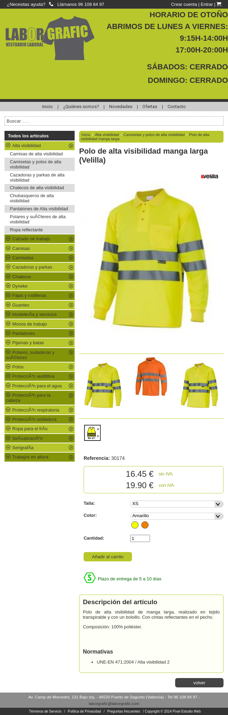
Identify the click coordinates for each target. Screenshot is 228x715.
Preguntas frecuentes (123, 711)
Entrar (207, 4)
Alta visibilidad (107, 135)
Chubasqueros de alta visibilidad (32, 198)
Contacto (177, 106)
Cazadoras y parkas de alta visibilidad (37, 177)
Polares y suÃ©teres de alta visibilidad (38, 219)
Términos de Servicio (45, 711)
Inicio (47, 106)
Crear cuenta (184, 4)
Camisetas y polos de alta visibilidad (35, 164)
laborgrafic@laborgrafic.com (114, 703)
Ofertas (149, 106)
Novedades (120, 106)
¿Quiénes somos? (81, 106)
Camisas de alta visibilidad (36, 153)
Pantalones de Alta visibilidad (39, 208)
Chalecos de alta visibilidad (37, 187)
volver (199, 682)
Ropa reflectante (26, 229)
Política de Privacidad (84, 711)
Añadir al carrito (107, 556)
